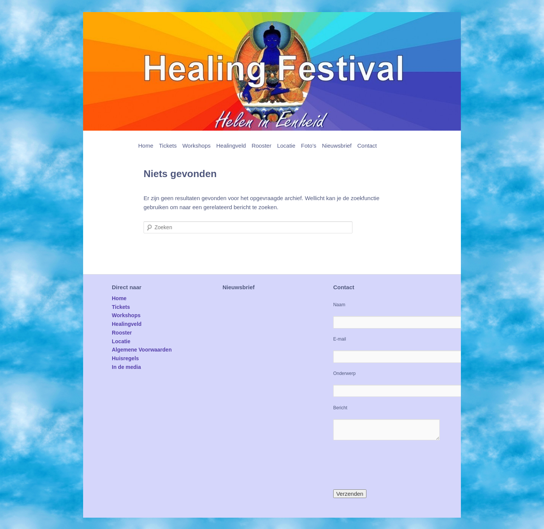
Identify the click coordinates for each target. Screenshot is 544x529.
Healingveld (231, 145)
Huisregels (125, 358)
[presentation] (390, 465)
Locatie (286, 145)
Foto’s (309, 145)
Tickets (168, 145)
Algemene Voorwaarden (142, 350)
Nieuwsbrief (336, 145)
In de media (126, 367)
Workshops (196, 145)
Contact (367, 145)
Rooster (262, 145)
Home (145, 145)
